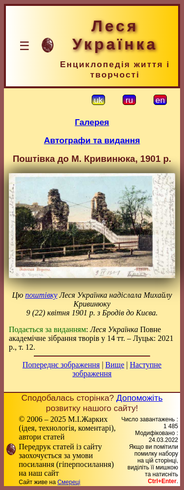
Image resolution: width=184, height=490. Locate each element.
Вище (115, 365)
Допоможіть (139, 398)
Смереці (68, 482)
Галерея (92, 122)
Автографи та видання (92, 140)
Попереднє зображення (61, 365)
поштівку (41, 295)
